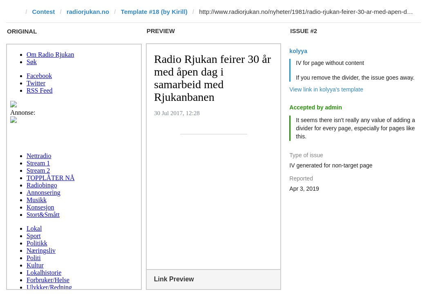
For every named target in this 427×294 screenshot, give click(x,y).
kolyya (298, 51)
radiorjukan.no (88, 11)
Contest (43, 11)
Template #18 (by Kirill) (154, 11)
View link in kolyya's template (326, 89)
